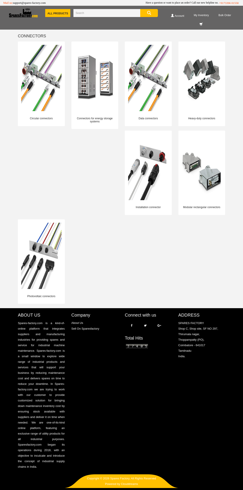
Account (177, 15)
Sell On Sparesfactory (85, 328)
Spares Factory (119, 478)
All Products (57, 13)
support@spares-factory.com (29, 2)
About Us (77, 323)
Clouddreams (129, 484)
